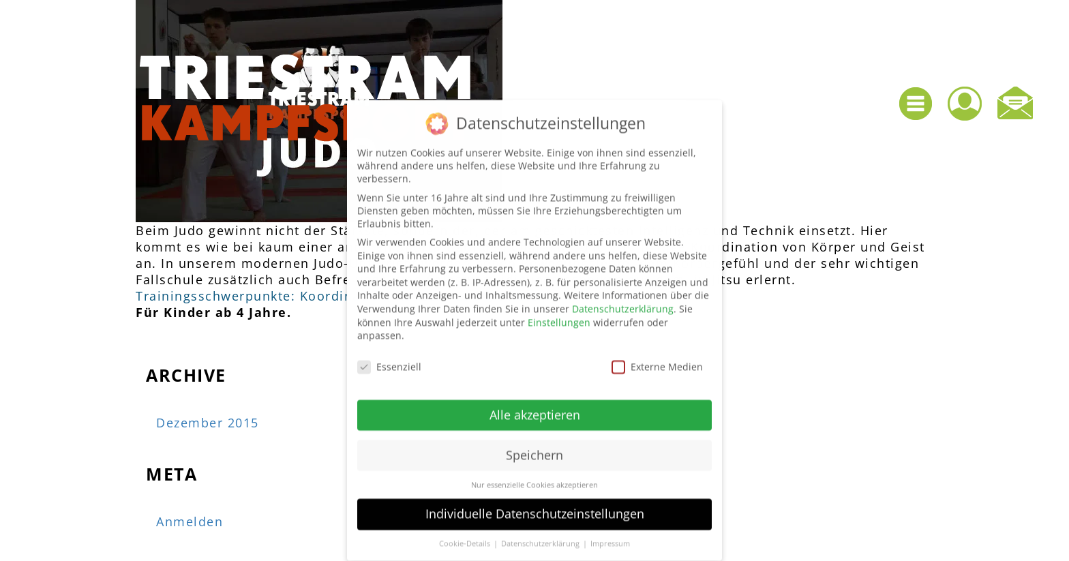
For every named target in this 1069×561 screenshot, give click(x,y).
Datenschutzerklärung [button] (541, 536)
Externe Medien (657, 359)
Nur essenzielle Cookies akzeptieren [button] (534, 477)
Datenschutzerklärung (623, 301)
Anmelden (189, 521)
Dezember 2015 (207, 422)
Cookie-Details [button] (465, 536)
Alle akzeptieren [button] (535, 407)
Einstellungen (559, 314)
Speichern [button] (534, 448)
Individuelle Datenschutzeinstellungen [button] (534, 506)
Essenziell (389, 359)
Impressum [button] (610, 536)
